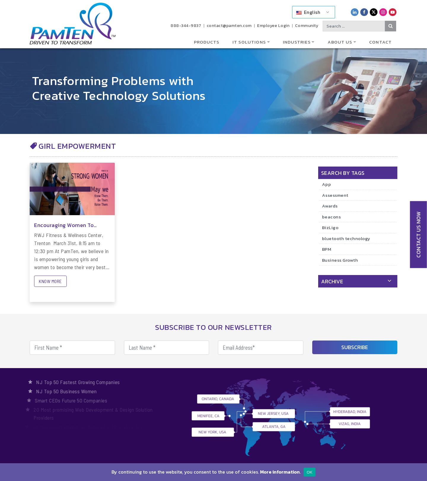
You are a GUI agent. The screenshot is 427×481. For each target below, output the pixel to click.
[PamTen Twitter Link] (373, 12)
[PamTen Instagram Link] (383, 12)
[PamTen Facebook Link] (364, 12)
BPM (327, 249)
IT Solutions (249, 42)
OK (309, 472)
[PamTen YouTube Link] (392, 12)
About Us (340, 42)
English (308, 12)
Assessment (335, 195)
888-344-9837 (186, 26)
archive (332, 281)
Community (306, 26)
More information (280, 471)
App (326, 184)
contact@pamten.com (229, 26)
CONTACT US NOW (419, 234)
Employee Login (273, 26)
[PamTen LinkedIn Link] (354, 12)
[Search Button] (390, 26)
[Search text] (354, 26)
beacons (331, 216)
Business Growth (340, 260)
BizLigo (330, 227)
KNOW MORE (50, 281)
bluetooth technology (346, 238)
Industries (297, 42)
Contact (380, 42)
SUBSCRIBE (354, 347)
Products (207, 42)
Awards (330, 205)
